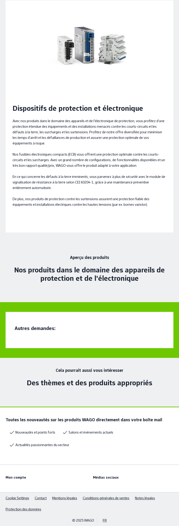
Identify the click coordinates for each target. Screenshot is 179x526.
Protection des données (23, 509)
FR (105, 520)
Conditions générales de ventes (106, 498)
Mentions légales (64, 498)
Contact (41, 498)
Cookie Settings (17, 498)
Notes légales (145, 498)
